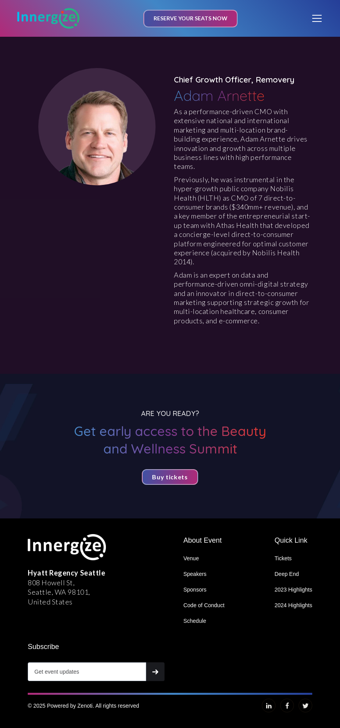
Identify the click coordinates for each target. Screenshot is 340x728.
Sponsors (194, 589)
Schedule (194, 621)
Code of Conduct (203, 605)
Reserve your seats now (190, 18)
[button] (315, 18)
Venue (191, 558)
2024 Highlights (293, 605)
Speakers (194, 574)
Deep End (286, 574)
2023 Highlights (293, 589)
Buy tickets (170, 477)
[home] (48, 18)
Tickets (283, 558)
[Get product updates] (87, 671)
